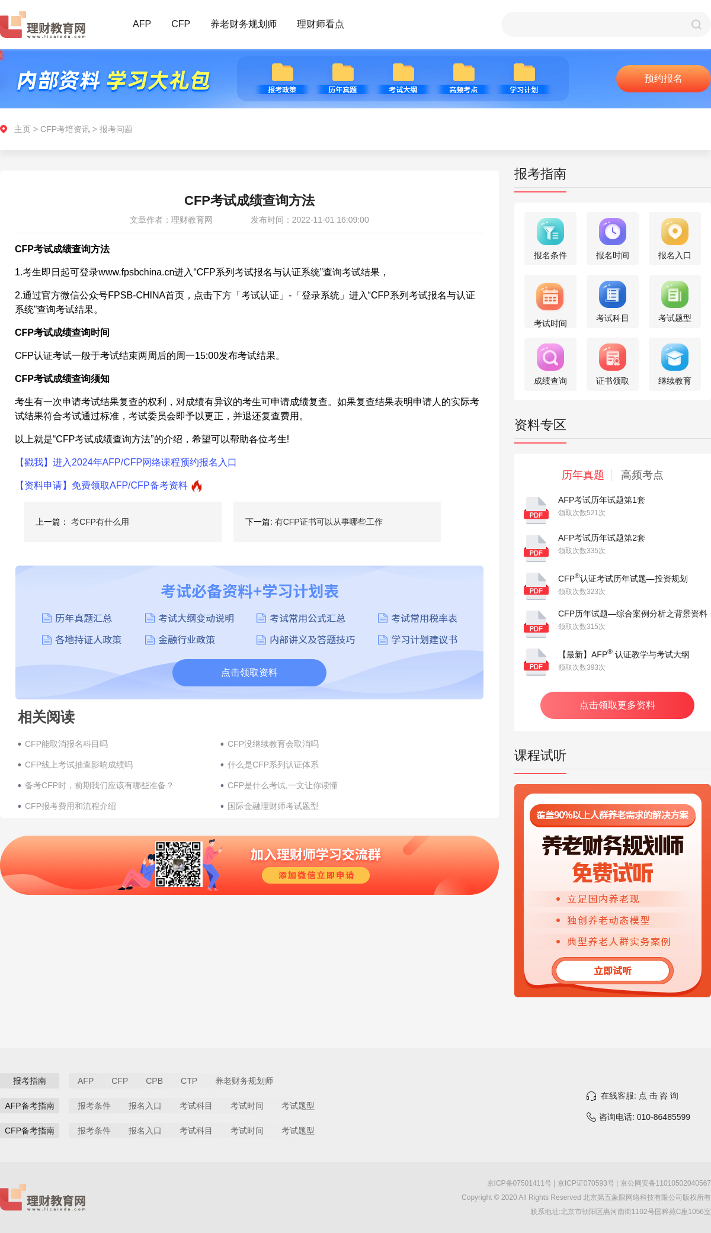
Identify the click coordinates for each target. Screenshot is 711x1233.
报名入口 (145, 1105)
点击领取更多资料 (617, 705)
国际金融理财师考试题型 (273, 806)
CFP (180, 24)
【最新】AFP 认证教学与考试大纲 (624, 654)
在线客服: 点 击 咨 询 (639, 1095)
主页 (22, 129)
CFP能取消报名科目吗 (66, 744)
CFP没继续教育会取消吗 (273, 744)
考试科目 (196, 1105)
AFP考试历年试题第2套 (601, 537)
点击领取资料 (249, 672)
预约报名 (664, 78)
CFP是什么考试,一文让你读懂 (283, 785)
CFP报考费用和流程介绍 (70, 806)
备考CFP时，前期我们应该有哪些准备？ (99, 785)
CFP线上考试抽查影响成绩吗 (79, 764)
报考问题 (116, 129)
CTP (189, 1081)
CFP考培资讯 (65, 129)
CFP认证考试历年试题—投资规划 (623, 578)
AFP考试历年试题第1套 (601, 500)
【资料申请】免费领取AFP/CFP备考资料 (101, 485)
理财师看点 (320, 24)
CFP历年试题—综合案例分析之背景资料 (632, 613)
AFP (142, 24)
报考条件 (94, 1105)
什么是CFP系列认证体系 (273, 764)
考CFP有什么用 (100, 521)
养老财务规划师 (243, 24)
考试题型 (298, 1105)
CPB (154, 1081)
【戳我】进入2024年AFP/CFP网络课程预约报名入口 (126, 462)
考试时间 (247, 1105)
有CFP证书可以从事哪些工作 (329, 521)
